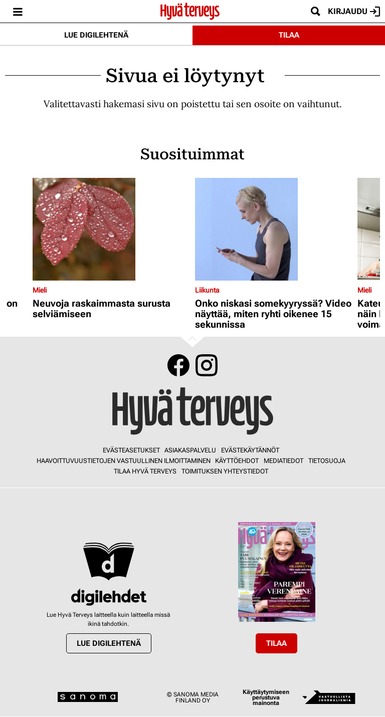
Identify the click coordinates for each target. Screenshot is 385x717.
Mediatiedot (283, 460)
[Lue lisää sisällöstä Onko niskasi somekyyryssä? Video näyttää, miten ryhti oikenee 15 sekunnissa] (273, 229)
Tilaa (289, 35)
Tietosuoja (326, 460)
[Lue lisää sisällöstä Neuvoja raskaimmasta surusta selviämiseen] (111, 229)
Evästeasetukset (131, 450)
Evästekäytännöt (250, 450)
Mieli (40, 290)
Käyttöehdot (237, 460)
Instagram (207, 365)
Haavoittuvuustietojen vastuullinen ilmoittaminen (124, 460)
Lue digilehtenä (96, 35)
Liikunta (207, 290)
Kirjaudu (354, 12)
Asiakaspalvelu (190, 450)
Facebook (178, 365)
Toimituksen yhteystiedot (224, 471)
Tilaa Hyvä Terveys (145, 471)
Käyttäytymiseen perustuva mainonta (266, 697)
